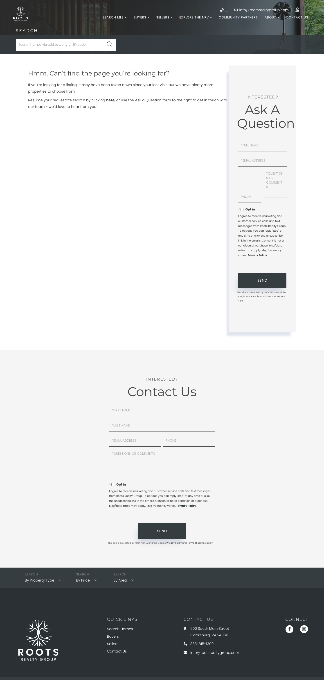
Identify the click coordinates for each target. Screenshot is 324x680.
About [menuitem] (267, 22)
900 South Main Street (206, 613)
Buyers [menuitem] (136, 22)
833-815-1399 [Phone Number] (190, 10)
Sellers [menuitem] (159, 22)
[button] (110, 55)
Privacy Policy (257, 251)
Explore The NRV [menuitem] (190, 22)
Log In (279, 10)
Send (262, 276)
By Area (123, 562)
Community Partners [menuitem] (235, 22)
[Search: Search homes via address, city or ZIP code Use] (66, 55)
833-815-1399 (199, 624)
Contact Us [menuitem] (294, 22)
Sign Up (299, 10)
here (110, 110)
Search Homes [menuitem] (120, 611)
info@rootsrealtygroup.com (238, 10)
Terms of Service (276, 292)
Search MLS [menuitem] (109, 22)
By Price (85, 562)
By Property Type (40, 562)
